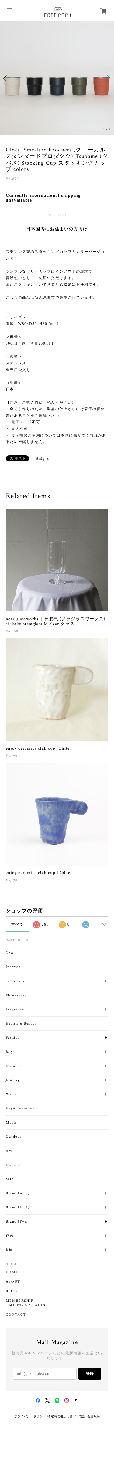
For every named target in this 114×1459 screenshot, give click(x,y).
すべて (17, 924)
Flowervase (16, 995)
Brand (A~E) (18, 1193)
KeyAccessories (20, 1108)
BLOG (11, 1291)
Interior (13, 966)
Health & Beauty (21, 1023)
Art (9, 1150)
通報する (43, 459)
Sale (9, 1179)
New (10, 953)
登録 (90, 1373)
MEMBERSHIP (19, 1301)
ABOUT (13, 1282)
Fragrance (15, 1009)
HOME (12, 1272)
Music (11, 1122)
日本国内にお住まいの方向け (57, 229)
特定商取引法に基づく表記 (66, 1416)
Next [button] (108, 78)
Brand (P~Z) (17, 1221)
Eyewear (13, 1066)
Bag (9, 1051)
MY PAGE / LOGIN (27, 1305)
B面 (9, 1249)
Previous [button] (6, 78)
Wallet (12, 1094)
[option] (57, 78)
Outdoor (14, 1136)
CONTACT (16, 1315)
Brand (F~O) (18, 1207)
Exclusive (14, 1165)
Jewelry (13, 1080)
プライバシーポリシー (30, 1416)
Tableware (15, 981)
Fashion (13, 1037)
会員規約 (93, 1416)
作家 (10, 1235)
